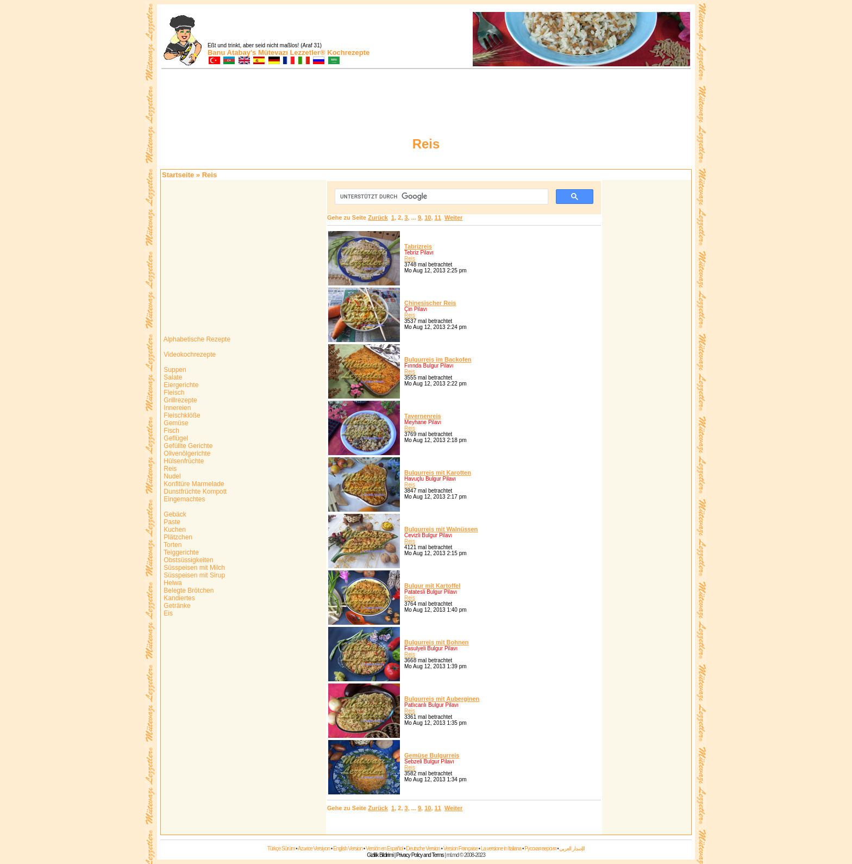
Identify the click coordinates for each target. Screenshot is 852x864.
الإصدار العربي (572, 848)
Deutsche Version (423, 848)
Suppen (174, 370)
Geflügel (175, 438)
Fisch (170, 430)
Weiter (453, 217)
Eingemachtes (183, 499)
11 (438, 217)
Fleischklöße (181, 415)
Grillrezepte (179, 400)
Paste (171, 522)
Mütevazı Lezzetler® (291, 52)
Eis (167, 613)
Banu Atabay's (232, 52)
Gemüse (175, 423)
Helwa (172, 583)
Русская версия (540, 848)
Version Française (460, 848)
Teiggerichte (180, 552)
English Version (347, 848)
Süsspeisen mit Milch (193, 567)
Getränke (176, 606)
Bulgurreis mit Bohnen (436, 642)
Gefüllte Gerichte (187, 446)
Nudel (171, 476)
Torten (171, 545)
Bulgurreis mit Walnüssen (441, 529)
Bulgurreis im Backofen (437, 359)
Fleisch (173, 392)
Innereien (176, 408)
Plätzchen (177, 537)
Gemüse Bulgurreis (431, 755)
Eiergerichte (180, 385)
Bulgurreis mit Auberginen (441, 698)
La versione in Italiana (501, 848)
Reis (169, 469)
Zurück (378, 217)
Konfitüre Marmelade (193, 484)
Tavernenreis (422, 416)
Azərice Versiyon (314, 848)
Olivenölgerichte (186, 453)
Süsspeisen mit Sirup (193, 575)
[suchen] (440, 197)
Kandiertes (178, 598)
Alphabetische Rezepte (196, 339)
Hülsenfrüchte (183, 461)
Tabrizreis (418, 246)
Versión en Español (384, 848)
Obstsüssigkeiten (188, 560)
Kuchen (174, 529)
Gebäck (174, 514)
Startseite (178, 175)
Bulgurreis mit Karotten (437, 472)
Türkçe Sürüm (281, 848)
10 (427, 217)
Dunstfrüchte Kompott (194, 491)
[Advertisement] (646, 344)
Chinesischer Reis (430, 303)
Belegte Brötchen (188, 590)
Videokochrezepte (189, 354)
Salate (172, 377)
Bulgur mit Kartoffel (432, 585)
